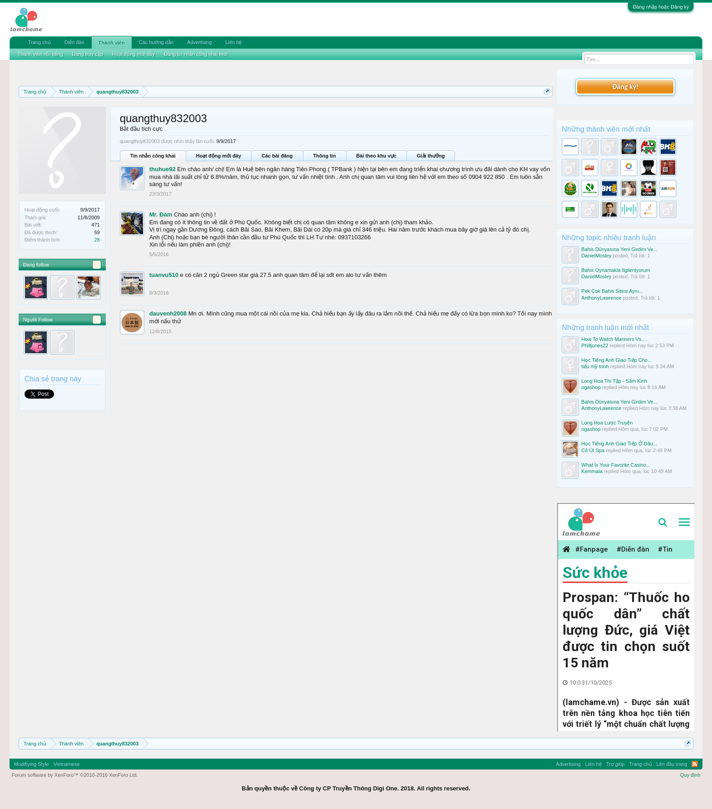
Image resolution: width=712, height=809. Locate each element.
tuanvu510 (163, 274)
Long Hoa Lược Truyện (607, 422)
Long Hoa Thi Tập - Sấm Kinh (614, 381)
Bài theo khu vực (376, 155)
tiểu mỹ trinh (594, 366)
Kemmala (591, 471)
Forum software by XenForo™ (75, 775)
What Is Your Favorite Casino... (615, 465)
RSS (695, 764)
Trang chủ (39, 42)
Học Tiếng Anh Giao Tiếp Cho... (616, 360)
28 (96, 239)
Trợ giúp (615, 764)
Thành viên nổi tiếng (40, 54)
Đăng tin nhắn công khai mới (195, 54)
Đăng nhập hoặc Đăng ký (661, 7)
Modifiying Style (31, 764)
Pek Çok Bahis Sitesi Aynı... (612, 291)
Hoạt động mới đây (218, 155)
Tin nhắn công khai (153, 155)
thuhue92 (162, 169)
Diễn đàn (74, 42)
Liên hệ (233, 42)
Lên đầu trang (672, 764)
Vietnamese (67, 764)
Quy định (690, 775)
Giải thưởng (431, 155)
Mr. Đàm (161, 214)
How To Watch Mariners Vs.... (614, 339)
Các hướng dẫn (156, 42)
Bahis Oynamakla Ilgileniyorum (615, 270)
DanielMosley (596, 255)
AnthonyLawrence (601, 298)
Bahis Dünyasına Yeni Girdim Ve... (619, 249)
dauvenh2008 (168, 313)
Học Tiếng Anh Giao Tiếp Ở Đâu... (619, 443)
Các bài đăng (277, 155)
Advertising (199, 42)
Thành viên (112, 42)
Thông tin (324, 155)
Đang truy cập (87, 54)
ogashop (590, 387)
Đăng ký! (625, 86)
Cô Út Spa (592, 450)
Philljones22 (594, 345)
